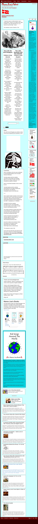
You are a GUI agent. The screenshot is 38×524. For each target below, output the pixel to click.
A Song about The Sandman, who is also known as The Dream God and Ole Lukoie (13, 233)
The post (4, 473)
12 (9, 327)
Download (5, 276)
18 (14, 327)
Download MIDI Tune (9, 239)
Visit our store (6, 309)
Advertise (11, 518)
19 (15, 327)
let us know (8, 256)
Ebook (6, 323)
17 (13, 327)
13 (10, 327)
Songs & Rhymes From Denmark (8, 16)
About (2, 518)
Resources (16, 518)
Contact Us (6, 518)
